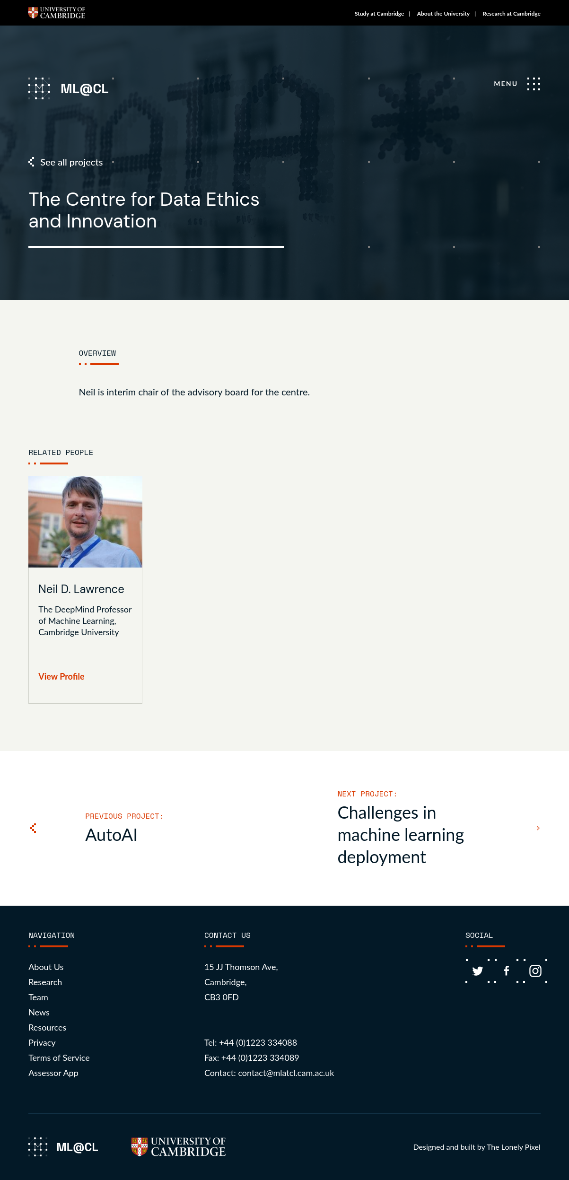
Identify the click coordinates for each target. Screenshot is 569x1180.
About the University (443, 13)
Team (38, 997)
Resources (47, 1027)
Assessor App (53, 1072)
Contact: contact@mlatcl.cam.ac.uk (269, 1072)
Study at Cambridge (379, 13)
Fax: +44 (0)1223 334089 (251, 1057)
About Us (45, 966)
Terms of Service (59, 1057)
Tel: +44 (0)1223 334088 (250, 1042)
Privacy (41, 1042)
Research (45, 982)
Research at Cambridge (511, 13)
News (39, 1012)
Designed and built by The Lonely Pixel (477, 1146)
